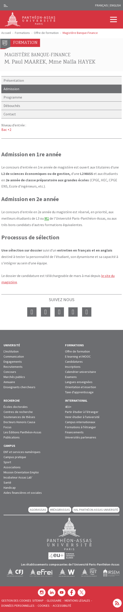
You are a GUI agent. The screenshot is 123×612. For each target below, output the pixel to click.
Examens (71, 377)
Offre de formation (46, 33)
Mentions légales (77, 600)
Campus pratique (15, 457)
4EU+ (68, 407)
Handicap (10, 488)
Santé (7, 482)
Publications (12, 437)
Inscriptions (73, 367)
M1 (46, 218)
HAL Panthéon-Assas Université (96, 510)
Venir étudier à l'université (82, 417)
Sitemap (38, 600)
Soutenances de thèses (19, 417)
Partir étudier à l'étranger (81, 412)
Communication (14, 356)
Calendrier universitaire (80, 372)
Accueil (6, 33)
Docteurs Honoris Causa (19, 422)
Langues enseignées (78, 382)
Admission (11, 89)
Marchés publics (14, 377)
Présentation (14, 80)
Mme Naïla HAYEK (72, 62)
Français (101, 5)
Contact (10, 114)
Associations (12, 467)
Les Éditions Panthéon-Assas (22, 432)
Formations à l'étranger (80, 427)
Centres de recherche (18, 412)
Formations (22, 33)
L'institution (11, 351)
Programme (13, 97)
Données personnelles (18, 606)
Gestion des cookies (16, 600)
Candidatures (74, 362)
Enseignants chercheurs (19, 387)
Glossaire (54, 600)
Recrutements (13, 367)
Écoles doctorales (16, 407)
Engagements (13, 362)
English (115, 5)
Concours (10, 372)
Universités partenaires (80, 437)
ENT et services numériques (22, 452)
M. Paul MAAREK (25, 62)
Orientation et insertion (80, 387)
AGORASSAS (38, 510)
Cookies (44, 606)
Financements (74, 432)
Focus (8, 427)
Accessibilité (62, 606)
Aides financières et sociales (23, 493)
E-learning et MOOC (78, 356)
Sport (7, 462)
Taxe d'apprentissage (79, 392)
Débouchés (12, 105)
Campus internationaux (80, 422)
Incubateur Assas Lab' (18, 477)
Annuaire (9, 382)
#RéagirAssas (60, 510)
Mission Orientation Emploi (21, 472)
